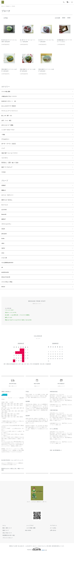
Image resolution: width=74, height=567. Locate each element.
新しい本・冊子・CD (7, 118)
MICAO (3, 301)
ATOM (29, 544)
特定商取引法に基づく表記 (7, 549)
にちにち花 (4, 269)
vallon (3, 254)
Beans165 (4, 222)
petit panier (4, 243)
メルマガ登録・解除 (29, 542)
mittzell (3, 238)
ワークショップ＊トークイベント (11, 112)
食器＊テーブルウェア (7, 172)
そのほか (4, 177)
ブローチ (15, 6)
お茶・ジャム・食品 (7, 123)
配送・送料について (6, 542)
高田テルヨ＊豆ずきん (7, 207)
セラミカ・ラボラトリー (8, 201)
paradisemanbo (5, 285)
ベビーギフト (5, 162)
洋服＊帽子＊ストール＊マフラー (11, 157)
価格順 (63, 17)
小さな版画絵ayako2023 (8, 274)
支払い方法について (6, 547)
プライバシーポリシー (6, 552)
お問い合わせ (52, 544)
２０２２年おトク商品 (7, 295)
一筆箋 (3, 138)
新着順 (68, 17)
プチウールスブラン (7, 233)
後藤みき (4, 196)
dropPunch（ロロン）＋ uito (10, 102)
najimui (3, 259)
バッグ (3, 152)
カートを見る (52, 542)
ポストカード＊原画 (7, 128)
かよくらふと (5, 212)
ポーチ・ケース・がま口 (8, 147)
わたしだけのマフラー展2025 (10, 107)
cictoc (3, 264)
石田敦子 (4, 191)
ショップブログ (28, 539)
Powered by (37, 563)
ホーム (2, 6)
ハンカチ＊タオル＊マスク (9, 132)
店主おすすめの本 (6, 290)
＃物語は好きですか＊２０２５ (10, 97)
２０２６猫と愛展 (6, 91)
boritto (3, 248)
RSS (26, 544)
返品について (4, 544)
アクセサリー (8, 6)
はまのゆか (4, 217)
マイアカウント (52, 539)
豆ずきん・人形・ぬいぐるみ (9, 167)
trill (2, 280)
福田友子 (4, 228)
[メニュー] (72, 2)
